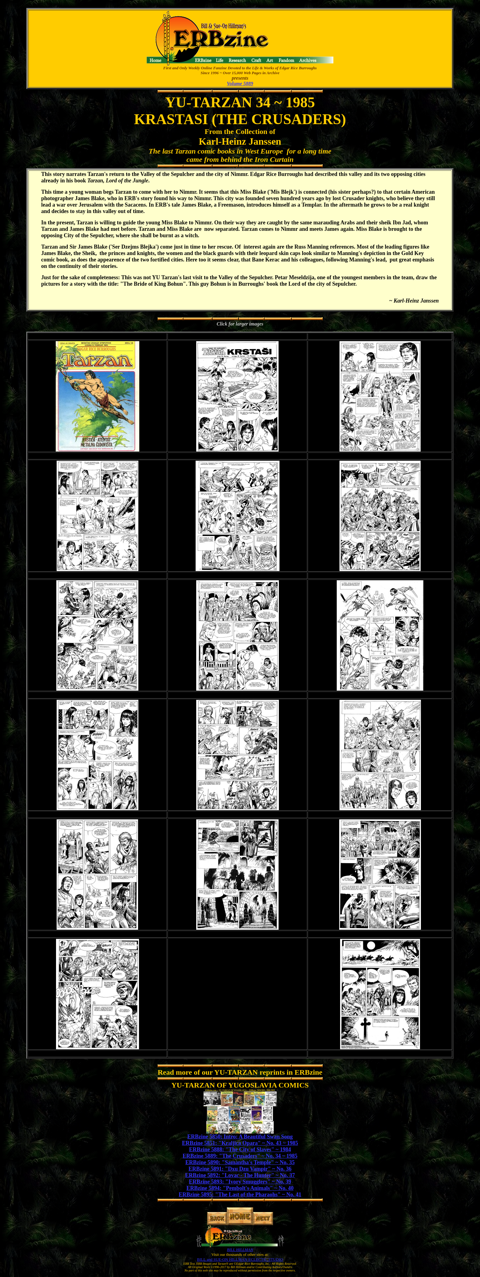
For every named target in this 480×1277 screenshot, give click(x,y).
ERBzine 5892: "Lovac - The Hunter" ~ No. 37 (240, 1175)
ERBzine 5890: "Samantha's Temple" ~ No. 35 (240, 1162)
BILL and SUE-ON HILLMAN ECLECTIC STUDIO (240, 1259)
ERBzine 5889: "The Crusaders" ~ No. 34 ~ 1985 (239, 1156)
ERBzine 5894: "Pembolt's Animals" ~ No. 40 (240, 1188)
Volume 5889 (240, 83)
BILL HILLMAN (240, 1249)
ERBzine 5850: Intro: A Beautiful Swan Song (240, 1137)
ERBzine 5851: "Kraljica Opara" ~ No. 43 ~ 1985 (240, 1143)
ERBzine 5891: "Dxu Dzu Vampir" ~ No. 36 (240, 1169)
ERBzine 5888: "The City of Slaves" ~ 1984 (240, 1149)
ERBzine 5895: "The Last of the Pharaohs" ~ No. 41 (240, 1194)
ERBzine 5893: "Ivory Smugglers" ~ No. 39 (240, 1182)
